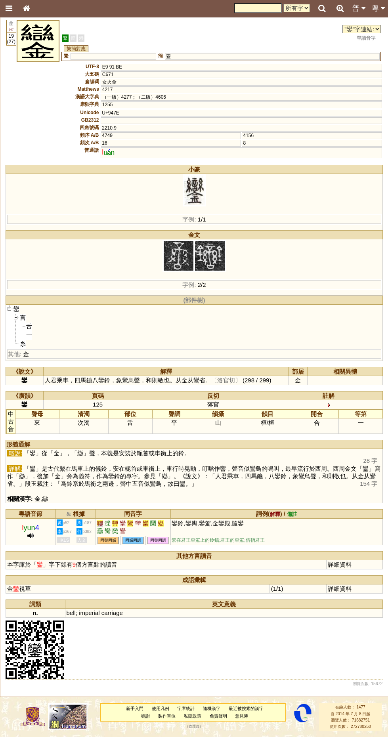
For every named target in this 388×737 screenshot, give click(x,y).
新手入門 (134, 708)
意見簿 (241, 716)
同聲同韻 (108, 540)
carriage (112, 612)
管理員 (194, 727)
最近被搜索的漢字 (246, 708)
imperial (89, 612)
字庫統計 (186, 708)
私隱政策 (192, 716)
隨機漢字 (211, 708)
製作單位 (167, 716)
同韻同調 (133, 540)
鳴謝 (145, 716)
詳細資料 (340, 564)
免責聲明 (218, 716)
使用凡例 (160, 708)
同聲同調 (158, 540)
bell (71, 612)
